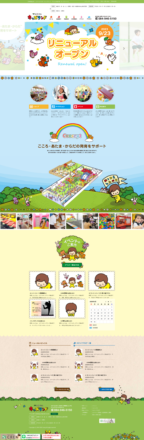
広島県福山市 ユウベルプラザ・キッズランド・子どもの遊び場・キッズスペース (38, 408)
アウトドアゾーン (68, 166)
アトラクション (61, 107)
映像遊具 (71, 193)
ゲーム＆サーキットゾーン (89, 170)
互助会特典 (113, 1)
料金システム (85, 410)
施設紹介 (84, 408)
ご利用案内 (84, 412)
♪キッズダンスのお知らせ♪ (37, 321)
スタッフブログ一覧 (106, 389)
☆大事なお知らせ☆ (65, 321)
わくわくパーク (68, 178)
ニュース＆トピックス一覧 (62, 389)
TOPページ (84, 405)
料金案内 (105, 107)
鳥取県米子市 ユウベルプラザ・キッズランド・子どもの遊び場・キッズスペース (37, 16)
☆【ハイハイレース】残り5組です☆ (99, 293)
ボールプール (75, 173)
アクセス (54, 414)
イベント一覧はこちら (72, 265)
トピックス (87, 1)
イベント (83, 107)
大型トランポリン (59, 190)
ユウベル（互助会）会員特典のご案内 (101, 412)
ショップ (38, 107)
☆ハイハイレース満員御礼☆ (38, 293)
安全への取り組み (105, 1)
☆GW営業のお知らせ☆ (66, 293)
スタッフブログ (95, 1)
